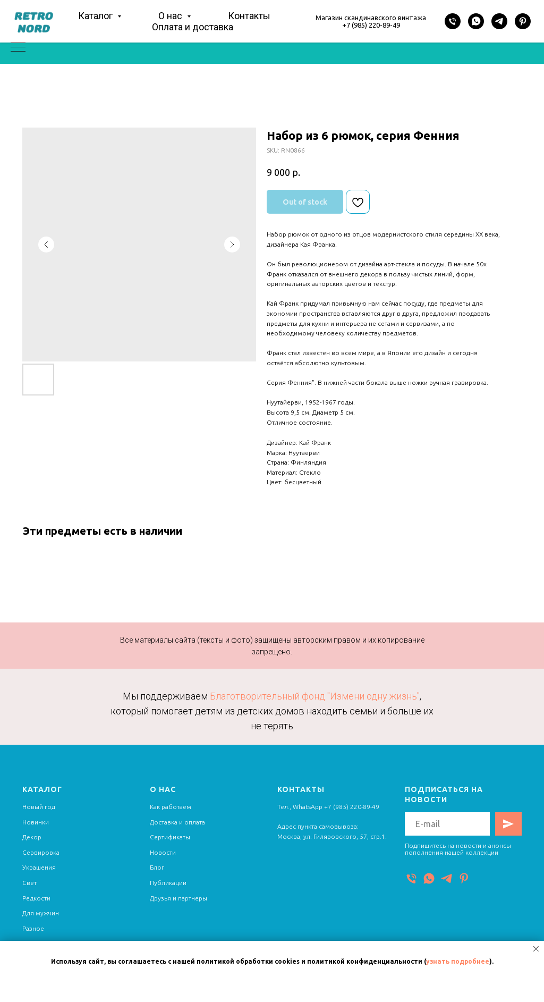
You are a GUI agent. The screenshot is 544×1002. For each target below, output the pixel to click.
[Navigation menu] (18, 48)
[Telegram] (499, 21)
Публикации (168, 882)
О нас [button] (171, 15)
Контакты (249, 15)
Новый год (38, 806)
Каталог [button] (96, 15)
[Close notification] (536, 949)
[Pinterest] (523, 21)
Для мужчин (40, 913)
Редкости (36, 898)
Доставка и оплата (177, 822)
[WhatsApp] (476, 21)
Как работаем (170, 806)
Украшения (39, 867)
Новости (163, 852)
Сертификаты (170, 836)
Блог (157, 867)
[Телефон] (453, 21)
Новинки (35, 822)
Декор (31, 836)
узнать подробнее (457, 961)
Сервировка (41, 852)
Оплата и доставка (192, 26)
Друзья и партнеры (178, 898)
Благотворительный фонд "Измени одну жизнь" (315, 696)
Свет (29, 882)
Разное (33, 928)
